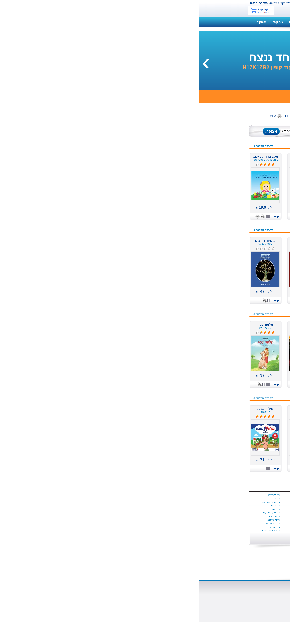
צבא (234, 388)
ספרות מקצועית (227, 348)
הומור (233, 238)
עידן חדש (231, 308)
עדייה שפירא (75, 516)
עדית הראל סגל (74, 523)
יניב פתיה (113, 509)
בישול (233, 223)
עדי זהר (77, 498)
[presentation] (283, 61)
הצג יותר (182, 536)
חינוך (234, 258)
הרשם (54, 3)
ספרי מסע (231, 343)
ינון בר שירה (112, 495)
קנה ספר (226, 22)
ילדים (234, 189)
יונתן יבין (185, 502)
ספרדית (232, 338)
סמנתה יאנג (184, 505)
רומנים (233, 403)
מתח (234, 298)
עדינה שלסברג (74, 520)
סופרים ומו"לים (144, 595)
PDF (89, 116)
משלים (233, 283)
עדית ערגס (76, 527)
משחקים (63, 22)
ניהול (234, 318)
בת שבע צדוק (146, 502)
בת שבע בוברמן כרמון (143, 498)
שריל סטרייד (183, 509)
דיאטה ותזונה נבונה (225, 233)
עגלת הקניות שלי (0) (82, 3)
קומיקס (232, 398)
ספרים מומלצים (227, 143)
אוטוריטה (231, 194)
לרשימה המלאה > (64, 145)
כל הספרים (230, 133)
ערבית (233, 363)
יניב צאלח (112, 512)
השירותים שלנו (206, 22)
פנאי (234, 368)
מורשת (233, 273)
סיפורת (233, 333)
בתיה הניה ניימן (146, 509)
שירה (234, 423)
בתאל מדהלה (147, 505)
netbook (208, 8)
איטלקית (232, 204)
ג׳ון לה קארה (147, 523)
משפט (233, 288)
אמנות (233, 209)
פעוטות (232, 378)
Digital (106, 116)
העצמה (232, 243)
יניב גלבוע (112, 502)
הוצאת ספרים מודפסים (110, 595)
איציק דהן (184, 523)
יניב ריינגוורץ (111, 516)
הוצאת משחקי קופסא (177, 602)
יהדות (233, 263)
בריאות (233, 228)
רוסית (233, 408)
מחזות (233, 278)
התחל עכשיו (221, 506)
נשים (234, 323)
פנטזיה (233, 373)
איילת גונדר (184, 516)
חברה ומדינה (229, 253)
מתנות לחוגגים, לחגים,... (222, 303)
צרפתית (232, 393)
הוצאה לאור (183, 598)
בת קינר (149, 495)
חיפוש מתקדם (119, 135)
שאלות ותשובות (182, 22)
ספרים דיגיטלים (228, 153)
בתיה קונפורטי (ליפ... (143, 516)
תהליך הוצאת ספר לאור (109, 602)
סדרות (233, 328)
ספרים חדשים (229, 138)
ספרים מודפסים (227, 148)
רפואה (233, 413)
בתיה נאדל (148, 512)
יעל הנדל (113, 527)
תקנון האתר (113, 22)
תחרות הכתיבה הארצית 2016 (220, 428)
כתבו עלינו (184, 605)
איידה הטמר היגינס (180, 498)
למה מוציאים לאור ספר (110, 598)
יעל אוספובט (111, 520)
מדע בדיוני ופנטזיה (226, 268)
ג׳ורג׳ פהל (148, 527)
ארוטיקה (232, 214)
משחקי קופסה (228, 293)
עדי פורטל (76, 505)
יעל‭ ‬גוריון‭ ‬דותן (111, 523)
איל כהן (185, 520)
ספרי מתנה (230, 353)
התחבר (64, 3)
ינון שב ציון (112, 498)
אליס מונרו (184, 527)
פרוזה (233, 383)
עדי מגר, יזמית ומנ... (72, 502)
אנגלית (233, 199)
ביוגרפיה (232, 218)
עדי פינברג (76, 509)
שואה (234, 418)
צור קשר (127, 2)
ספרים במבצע (228, 163)
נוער (234, 313)
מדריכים (95, 22)
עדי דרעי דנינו (75, 495)
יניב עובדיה (112, 505)
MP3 (74, 116)
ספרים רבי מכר (228, 168)
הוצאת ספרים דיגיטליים (110, 591)
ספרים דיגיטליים (144, 591)
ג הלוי (150, 520)
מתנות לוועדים (228, 433)
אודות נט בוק (182, 591)
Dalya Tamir (183, 495)
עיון (235, 358)
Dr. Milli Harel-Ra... (180, 512)
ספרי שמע (231, 158)
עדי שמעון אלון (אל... (71, 512)
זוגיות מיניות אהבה (226, 248)
